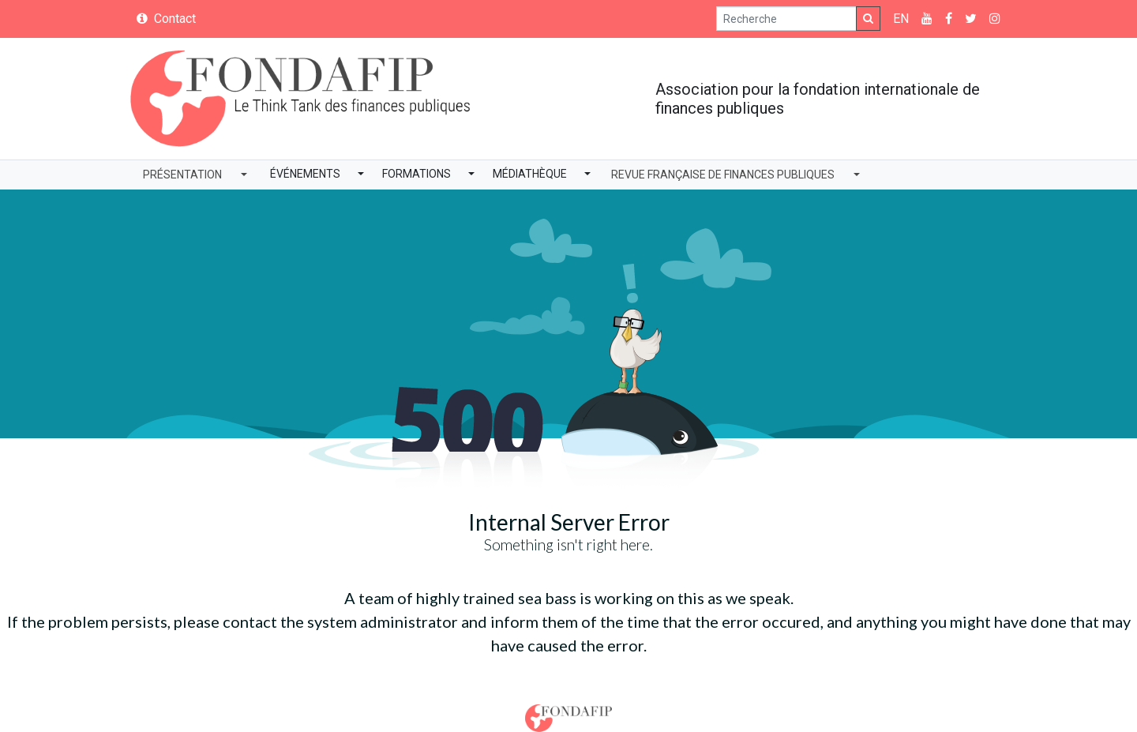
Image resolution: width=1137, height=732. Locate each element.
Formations (416, 173)
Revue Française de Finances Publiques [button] (723, 174)
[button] (361, 175)
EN (901, 18)
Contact (166, 18)
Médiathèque (530, 173)
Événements (305, 173)
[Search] (786, 18)
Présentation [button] (182, 174)
